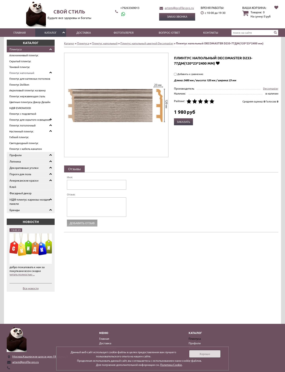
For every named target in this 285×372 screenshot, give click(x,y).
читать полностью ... (22, 274)
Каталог (51, 32)
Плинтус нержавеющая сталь (27, 96)
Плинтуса (16, 49)
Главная (19, 32)
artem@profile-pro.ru (179, 8)
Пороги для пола (20, 174)
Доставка (83, 32)
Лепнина (15, 161)
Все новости (31, 288)
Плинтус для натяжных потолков (29, 78)
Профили (16, 155)
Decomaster (270, 88)
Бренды (15, 210)
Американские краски (24, 180)
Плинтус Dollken (19, 84)
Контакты (210, 32)
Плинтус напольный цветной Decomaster (146, 43)
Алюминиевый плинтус (23, 55)
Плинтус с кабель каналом (25, 148)
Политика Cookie (171, 364)
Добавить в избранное (217, 63)
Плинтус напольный (21, 73)
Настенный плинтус (21, 131)
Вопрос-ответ (169, 32)
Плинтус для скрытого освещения (30, 119)
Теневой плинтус (19, 67)
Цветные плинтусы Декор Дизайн (29, 102)
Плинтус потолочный (22, 125)
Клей (13, 186)
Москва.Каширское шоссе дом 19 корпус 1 (40, 356)
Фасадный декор (20, 193)
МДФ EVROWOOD (20, 108)
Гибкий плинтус (19, 137)
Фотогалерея (124, 32)
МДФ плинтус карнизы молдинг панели (30, 201)
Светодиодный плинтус (23, 143)
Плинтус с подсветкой (22, 113)
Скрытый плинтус (20, 61)
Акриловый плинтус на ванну (27, 90)
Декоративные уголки (24, 167)
